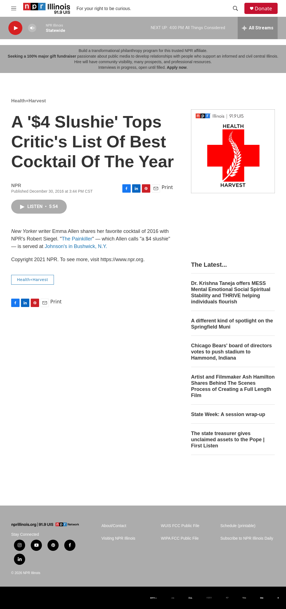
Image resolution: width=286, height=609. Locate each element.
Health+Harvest (28, 100)
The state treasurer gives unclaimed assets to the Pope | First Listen (227, 440)
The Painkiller (77, 239)
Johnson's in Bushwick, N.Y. (76, 246)
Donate (263, 8)
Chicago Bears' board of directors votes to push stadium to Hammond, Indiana (231, 352)
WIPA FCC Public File (180, 538)
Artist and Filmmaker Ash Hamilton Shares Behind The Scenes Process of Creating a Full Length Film (233, 386)
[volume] (32, 28)
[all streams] (258, 28)
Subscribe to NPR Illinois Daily (246, 538)
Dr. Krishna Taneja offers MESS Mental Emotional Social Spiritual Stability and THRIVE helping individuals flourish (230, 292)
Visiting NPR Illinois (118, 538)
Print (167, 187)
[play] (15, 28)
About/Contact (113, 526)
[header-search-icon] (235, 8)
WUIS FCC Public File (180, 526)
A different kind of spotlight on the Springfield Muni (232, 324)
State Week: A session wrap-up (228, 414)
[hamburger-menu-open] (13, 8)
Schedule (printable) (237, 526)
